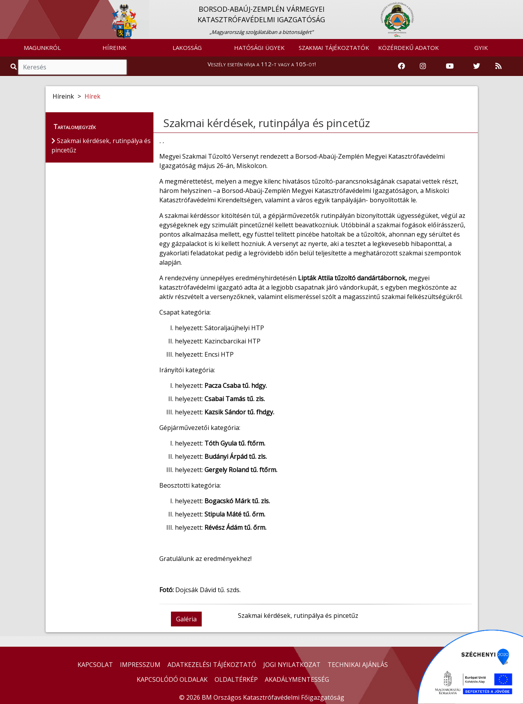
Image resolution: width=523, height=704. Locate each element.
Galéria (186, 619)
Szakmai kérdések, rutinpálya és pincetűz (266, 122)
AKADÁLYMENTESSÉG (297, 679)
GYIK (481, 47)
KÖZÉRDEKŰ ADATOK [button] (408, 47)
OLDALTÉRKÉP (236, 679)
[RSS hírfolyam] (498, 66)
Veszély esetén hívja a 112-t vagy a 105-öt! (262, 64)
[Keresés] (72, 67)
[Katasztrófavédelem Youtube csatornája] (449, 66)
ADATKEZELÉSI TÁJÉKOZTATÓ (211, 664)
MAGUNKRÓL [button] (42, 47)
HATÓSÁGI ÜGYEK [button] (259, 47)
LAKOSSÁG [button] (187, 47)
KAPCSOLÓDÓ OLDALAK (172, 679)
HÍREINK (114, 47)
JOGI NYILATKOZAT (291, 664)
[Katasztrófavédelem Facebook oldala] (401, 66)
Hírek (92, 96)
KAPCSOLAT (95, 664)
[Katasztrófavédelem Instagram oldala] (423, 66)
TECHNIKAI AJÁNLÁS (358, 664)
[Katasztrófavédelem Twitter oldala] (476, 66)
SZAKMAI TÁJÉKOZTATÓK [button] (334, 47)
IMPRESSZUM (140, 664)
